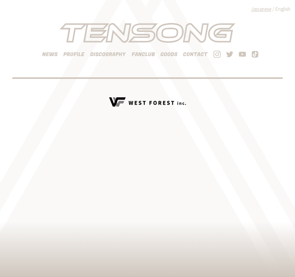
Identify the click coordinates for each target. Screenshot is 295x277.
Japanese (261, 8)
